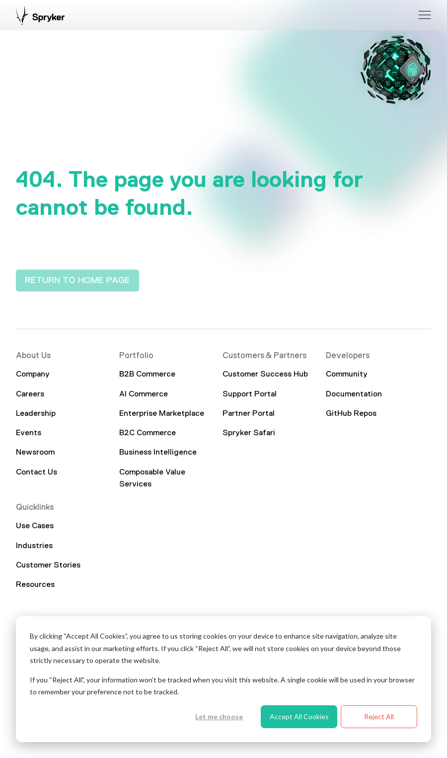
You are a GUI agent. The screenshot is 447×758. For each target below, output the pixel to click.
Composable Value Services (152, 478)
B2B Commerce (147, 375)
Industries (34, 546)
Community (347, 375)
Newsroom (35, 453)
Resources (35, 585)
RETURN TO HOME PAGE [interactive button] (77, 280)
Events (28, 433)
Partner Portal (249, 414)
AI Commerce (143, 394)
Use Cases (35, 527)
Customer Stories (48, 565)
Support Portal (250, 394)
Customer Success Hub (265, 375)
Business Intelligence (158, 453)
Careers (30, 394)
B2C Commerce (147, 433)
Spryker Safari (249, 433)
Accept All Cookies (299, 716)
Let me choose (219, 716)
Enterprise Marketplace (161, 414)
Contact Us (36, 472)
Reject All (379, 716)
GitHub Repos (351, 414)
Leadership (36, 414)
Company (33, 375)
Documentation (354, 394)
